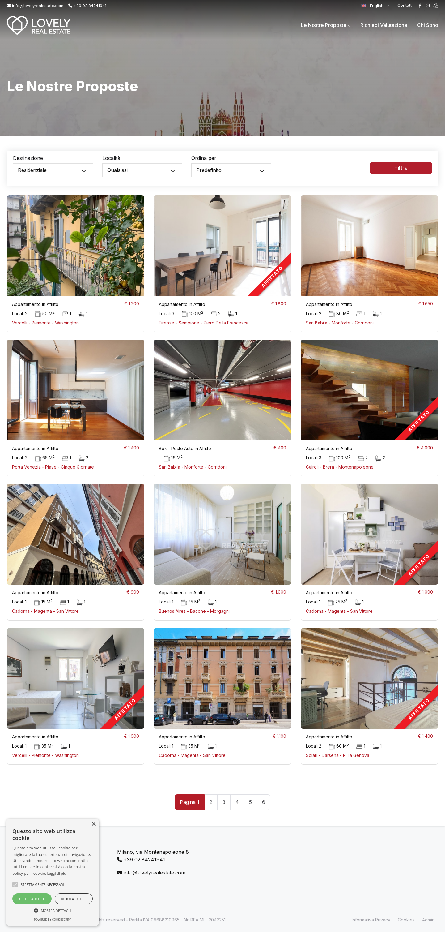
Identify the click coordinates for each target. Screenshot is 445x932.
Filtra (401, 170)
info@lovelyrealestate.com (35, 5)
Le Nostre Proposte (323, 25)
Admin (428, 919)
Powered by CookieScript (52, 919)
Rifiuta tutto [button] (73, 898)
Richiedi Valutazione (383, 25)
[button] (52, 910)
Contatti (405, 5)
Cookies (406, 919)
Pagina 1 (189, 802)
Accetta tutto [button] (32, 898)
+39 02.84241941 (87, 5)
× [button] (93, 824)
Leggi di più (56, 873)
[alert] (52, 872)
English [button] (373, 5)
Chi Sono (427, 25)
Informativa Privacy (371, 919)
